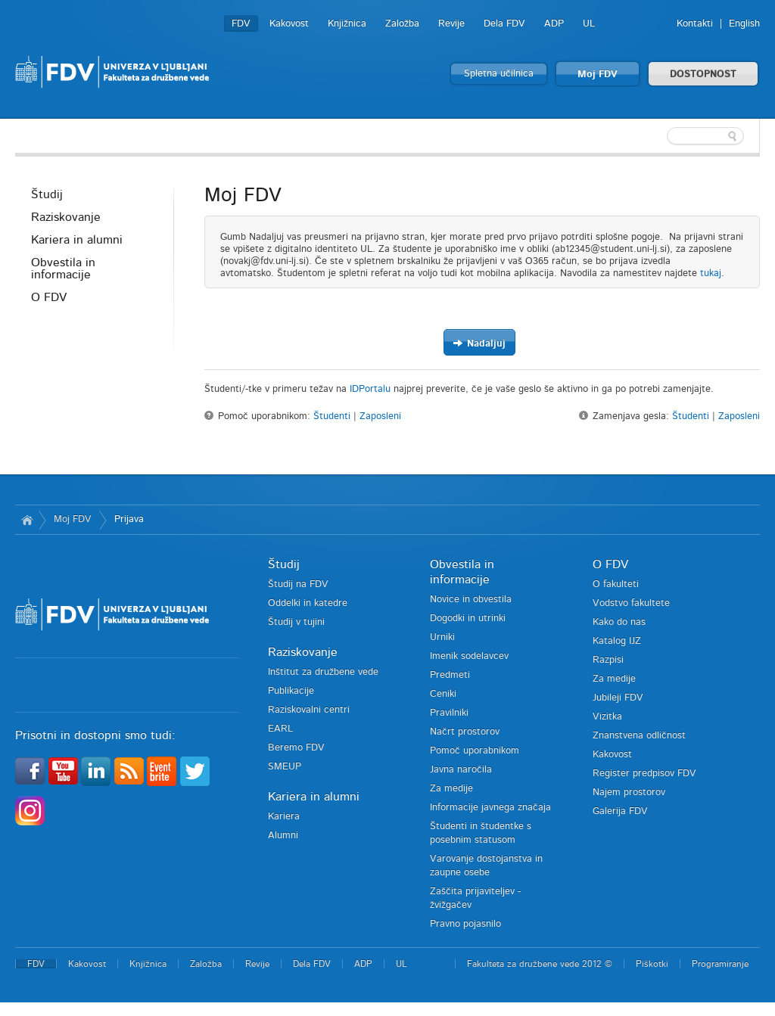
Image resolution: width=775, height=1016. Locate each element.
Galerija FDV (620, 811)
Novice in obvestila (471, 599)
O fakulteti (616, 584)
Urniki (442, 637)
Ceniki (443, 694)
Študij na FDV (298, 584)
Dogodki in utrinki (468, 618)
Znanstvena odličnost (639, 736)
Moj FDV (597, 74)
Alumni (283, 835)
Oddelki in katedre (307, 603)
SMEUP (284, 767)
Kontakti (695, 24)
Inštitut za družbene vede (323, 672)
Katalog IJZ (617, 641)
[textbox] (661, 136)
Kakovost (289, 24)
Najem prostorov (629, 792)
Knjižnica (347, 24)
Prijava (129, 519)
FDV (241, 24)
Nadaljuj (479, 343)
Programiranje (720, 963)
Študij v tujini (296, 622)
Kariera (284, 817)
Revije (451, 24)
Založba (402, 24)
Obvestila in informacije (63, 268)
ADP (554, 24)
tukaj (710, 273)
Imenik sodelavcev (469, 656)
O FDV (49, 297)
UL (589, 24)
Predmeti (450, 675)
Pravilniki (449, 713)
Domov (27, 519)
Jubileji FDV (618, 698)
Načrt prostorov (465, 732)
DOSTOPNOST (703, 74)
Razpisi (608, 660)
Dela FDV (504, 24)
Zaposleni (380, 416)
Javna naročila (461, 770)
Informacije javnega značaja (490, 807)
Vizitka (607, 717)
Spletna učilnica (499, 74)
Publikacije (291, 691)
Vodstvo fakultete (631, 603)
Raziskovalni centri (309, 710)
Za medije (451, 789)
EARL (280, 729)
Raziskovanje (66, 217)
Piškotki (652, 963)
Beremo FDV (296, 748)
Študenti (331, 416)
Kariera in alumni (77, 240)
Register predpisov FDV (644, 773)
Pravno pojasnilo (465, 924)
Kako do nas (619, 622)
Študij (47, 194)
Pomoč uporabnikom (474, 751)
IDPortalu (370, 389)
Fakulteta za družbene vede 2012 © (539, 963)
